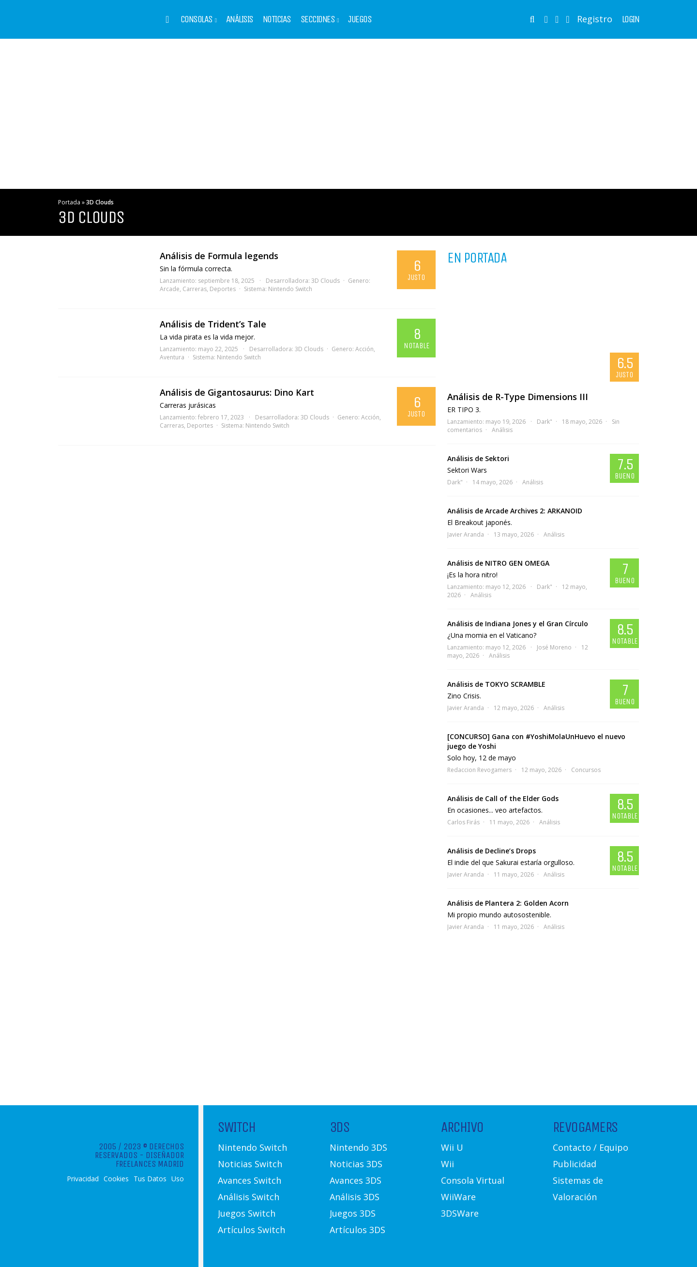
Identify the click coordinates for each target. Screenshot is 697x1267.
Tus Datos (150, 1178)
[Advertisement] (348, 114)
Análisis (239, 19)
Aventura (172, 357)
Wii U (452, 1147)
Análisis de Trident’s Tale (213, 324)
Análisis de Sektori (478, 458)
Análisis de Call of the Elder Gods (503, 798)
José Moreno (554, 647)
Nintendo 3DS (358, 1147)
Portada (69, 202)
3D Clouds (325, 281)
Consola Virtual (472, 1180)
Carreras (194, 289)
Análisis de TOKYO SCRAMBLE (496, 684)
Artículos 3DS (357, 1230)
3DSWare (460, 1213)
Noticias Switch (250, 1164)
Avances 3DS (355, 1180)
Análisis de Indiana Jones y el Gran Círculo (517, 623)
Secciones (318, 19)
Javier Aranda (465, 534)
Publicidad (574, 1164)
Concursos (586, 770)
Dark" (544, 421)
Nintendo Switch (290, 289)
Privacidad (83, 1178)
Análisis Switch (248, 1197)
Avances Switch (249, 1180)
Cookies (116, 1178)
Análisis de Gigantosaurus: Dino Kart (237, 392)
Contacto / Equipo (590, 1147)
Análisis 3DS (354, 1197)
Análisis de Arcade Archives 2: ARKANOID (514, 510)
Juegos (359, 19)
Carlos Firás (463, 822)
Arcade (170, 289)
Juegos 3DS (353, 1213)
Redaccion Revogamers (479, 770)
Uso (177, 1178)
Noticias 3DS (356, 1164)
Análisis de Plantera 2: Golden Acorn (508, 903)
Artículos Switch (251, 1230)
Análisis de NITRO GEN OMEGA (498, 563)
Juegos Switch (246, 1213)
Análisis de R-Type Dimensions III (517, 396)
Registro (594, 19)
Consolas (196, 19)
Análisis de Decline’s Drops (491, 850)
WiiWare (458, 1197)
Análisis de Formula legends (219, 256)
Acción (364, 349)
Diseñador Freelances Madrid (150, 1159)
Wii (447, 1164)
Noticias (277, 19)
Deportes (223, 289)
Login (630, 19)
